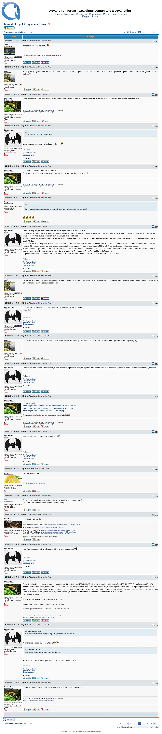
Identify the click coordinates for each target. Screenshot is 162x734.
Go (155, 32)
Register (87, 17)
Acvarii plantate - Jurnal (23, 32)
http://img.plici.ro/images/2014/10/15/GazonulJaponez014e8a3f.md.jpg (49, 406)
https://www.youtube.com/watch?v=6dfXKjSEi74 (55, 533)
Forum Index (8, 32)
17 (135, 32)
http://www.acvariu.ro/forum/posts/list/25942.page (38, 112)
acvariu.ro (123, 14)
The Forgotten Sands (29, 152)
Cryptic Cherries (28, 483)
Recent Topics (70, 14)
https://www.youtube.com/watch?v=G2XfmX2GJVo (60, 532)
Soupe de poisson (28, 155)
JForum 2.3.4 (70, 731)
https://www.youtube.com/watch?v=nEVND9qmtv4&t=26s (62, 524)
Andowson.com (97, 731)
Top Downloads (97, 14)
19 (143, 32)
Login (96, 17)
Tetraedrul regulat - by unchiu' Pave (25, 24)
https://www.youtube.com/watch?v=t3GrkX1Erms (47, 527)
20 (147, 32)
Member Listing (111, 14)
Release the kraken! (29, 154)
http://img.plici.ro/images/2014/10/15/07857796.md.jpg (43, 411)
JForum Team (81, 731)
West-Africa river (39, 483)
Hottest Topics (83, 14)
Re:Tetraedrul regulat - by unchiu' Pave (39, 40)
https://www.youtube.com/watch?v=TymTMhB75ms (59, 530)
